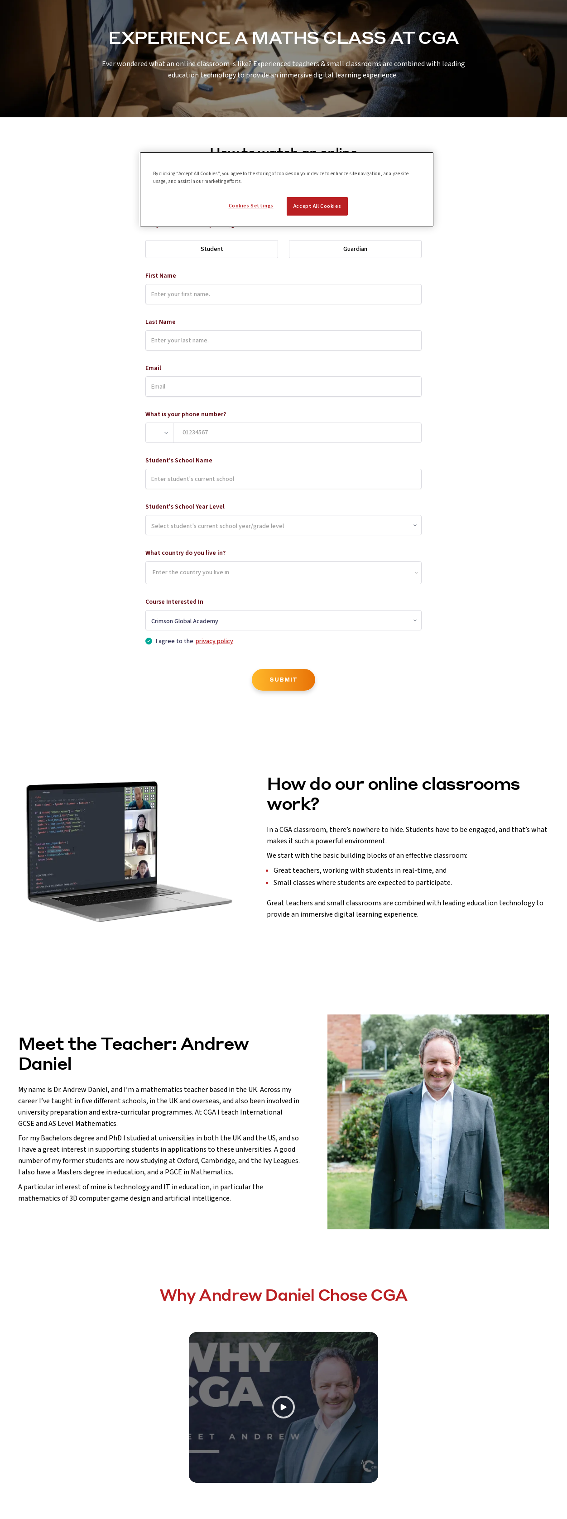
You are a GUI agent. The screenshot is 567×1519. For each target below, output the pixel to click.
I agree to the (194, 641)
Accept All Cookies (317, 206)
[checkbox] (148, 641)
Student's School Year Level (185, 506)
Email (153, 368)
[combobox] (153, 573)
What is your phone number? (185, 414)
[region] (286, 189)
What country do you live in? (185, 553)
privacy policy (214, 641)
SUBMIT (283, 679)
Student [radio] (212, 249)
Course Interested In (174, 601)
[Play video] (283, 1407)
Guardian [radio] (355, 249)
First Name (160, 275)
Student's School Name (178, 460)
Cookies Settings (251, 206)
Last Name (160, 322)
